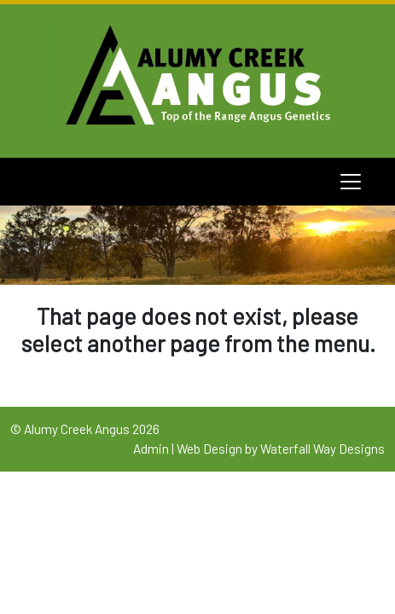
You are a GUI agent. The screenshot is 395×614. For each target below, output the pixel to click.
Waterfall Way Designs (322, 448)
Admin (151, 448)
